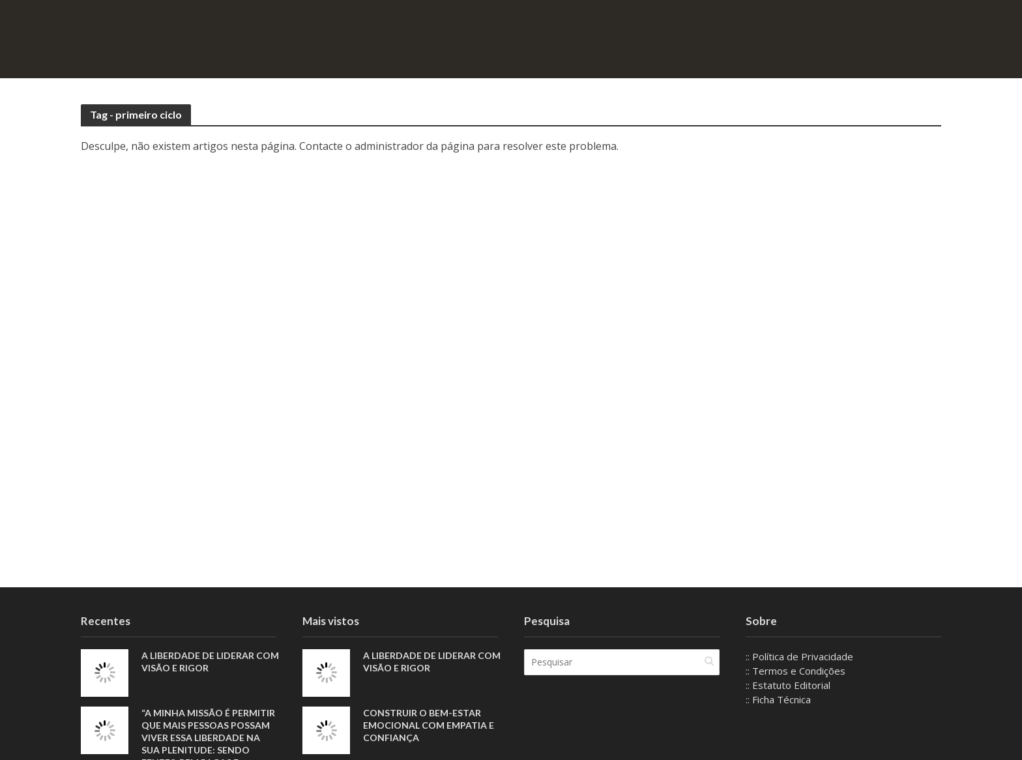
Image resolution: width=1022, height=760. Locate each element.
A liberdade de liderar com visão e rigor (210, 661)
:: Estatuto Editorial (788, 685)
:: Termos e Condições (795, 670)
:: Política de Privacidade (799, 656)
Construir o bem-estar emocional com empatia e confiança (428, 725)
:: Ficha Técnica (778, 699)
